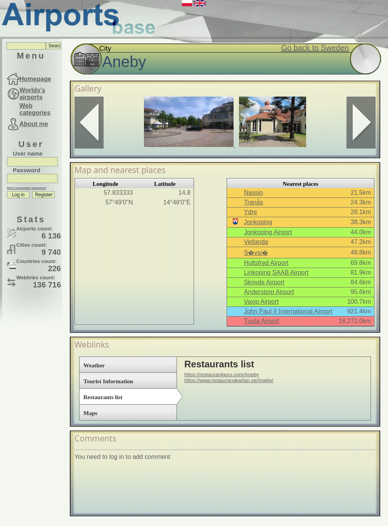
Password (26, 170)
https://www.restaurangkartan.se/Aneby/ (229, 380)
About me (33, 124)
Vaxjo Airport (261, 301)
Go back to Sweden (315, 47)
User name (28, 153)
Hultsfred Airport (266, 263)
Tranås (253, 202)
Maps (90, 413)
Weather (94, 365)
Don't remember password (26, 188)
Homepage (35, 79)
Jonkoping (258, 222)
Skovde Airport (264, 282)
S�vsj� (256, 252)
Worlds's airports (32, 93)
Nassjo (253, 192)
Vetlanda (256, 242)
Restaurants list (102, 397)
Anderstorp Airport (269, 292)
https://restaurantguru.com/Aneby (221, 374)
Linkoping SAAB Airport (276, 272)
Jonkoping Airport (268, 232)
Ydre (250, 212)
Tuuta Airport (261, 321)
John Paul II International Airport (288, 311)
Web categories (34, 109)
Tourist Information (108, 381)
